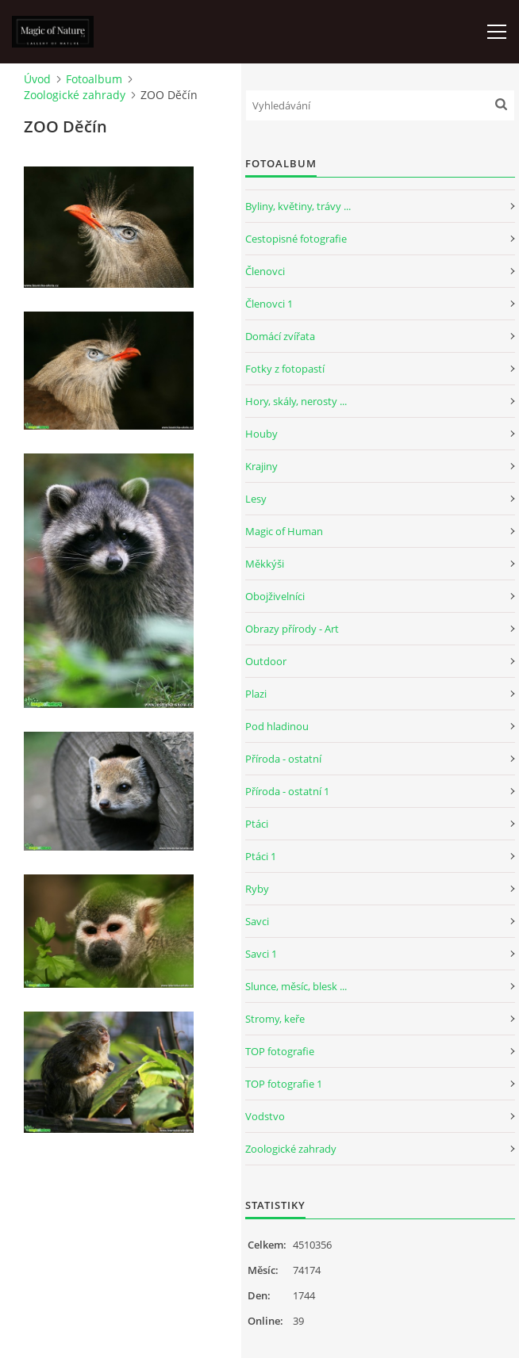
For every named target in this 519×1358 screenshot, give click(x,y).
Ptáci (256, 824)
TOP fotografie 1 (283, 1084)
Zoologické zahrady (74, 94)
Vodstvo (265, 1116)
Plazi (256, 694)
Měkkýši (264, 564)
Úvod (37, 78)
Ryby (257, 889)
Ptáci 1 (260, 856)
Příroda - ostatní (283, 759)
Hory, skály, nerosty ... (296, 401)
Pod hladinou (277, 726)
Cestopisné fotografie (296, 238)
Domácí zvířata (280, 336)
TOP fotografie (279, 1051)
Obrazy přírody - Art (292, 629)
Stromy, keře (275, 1019)
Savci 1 (261, 954)
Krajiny (261, 466)
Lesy (256, 499)
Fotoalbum (94, 78)
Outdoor (265, 661)
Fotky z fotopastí (285, 368)
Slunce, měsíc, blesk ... (296, 986)
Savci (257, 921)
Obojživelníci (275, 596)
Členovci (265, 271)
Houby (261, 434)
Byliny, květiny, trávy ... (298, 206)
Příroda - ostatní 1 (287, 791)
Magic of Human (284, 531)
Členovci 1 (269, 303)
